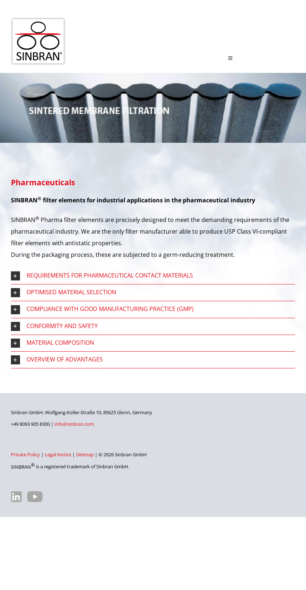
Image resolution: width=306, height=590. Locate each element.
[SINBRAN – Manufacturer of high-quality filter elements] (38, 20)
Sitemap (85, 454)
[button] (153, 276)
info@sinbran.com (74, 424)
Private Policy (25, 454)
